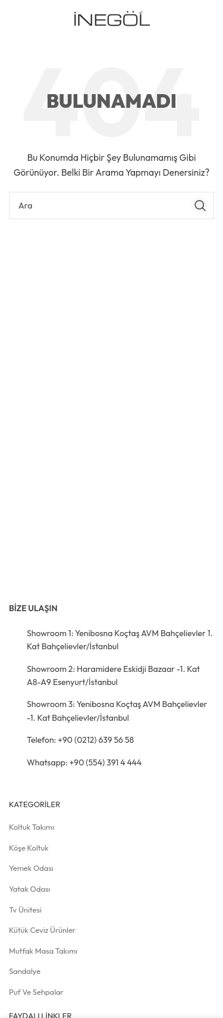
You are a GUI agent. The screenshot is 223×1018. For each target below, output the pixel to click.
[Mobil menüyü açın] (195, 20)
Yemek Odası (31, 868)
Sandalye (24, 971)
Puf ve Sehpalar (36, 992)
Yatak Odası (30, 889)
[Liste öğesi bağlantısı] (111, 640)
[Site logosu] (111, 18)
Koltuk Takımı (31, 827)
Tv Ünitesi (25, 909)
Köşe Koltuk (29, 847)
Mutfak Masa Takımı (43, 950)
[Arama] (111, 205)
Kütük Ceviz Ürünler (42, 930)
